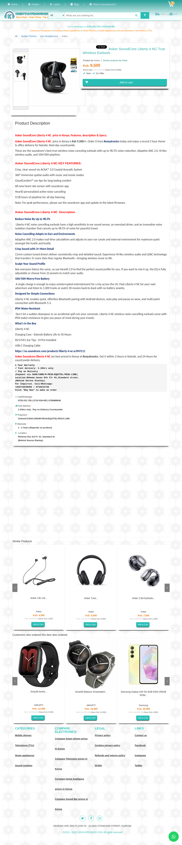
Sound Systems (126, 31)
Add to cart (109, 82)
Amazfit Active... (38, 691)
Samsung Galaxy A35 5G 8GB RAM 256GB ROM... (143, 693)
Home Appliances (72, 31)
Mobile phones (23, 735)
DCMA (98, 765)
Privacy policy (103, 735)
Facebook (140, 745)
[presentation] (14, 588)
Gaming (58, 31)
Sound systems (23, 765)
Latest (55, 4)
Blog (74, 4)
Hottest (33, 4)
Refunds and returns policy (110, 755)
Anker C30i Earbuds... (143, 598)
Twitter (138, 765)
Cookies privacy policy (107, 745)
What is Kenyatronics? (102, 4)
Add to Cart (38, 624)
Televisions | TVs (143, 31)
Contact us (141, 735)
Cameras (34, 31)
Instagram (140, 755)
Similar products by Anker (114, 60)
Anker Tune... (91, 598)
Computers (46, 31)
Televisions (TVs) (24, 745)
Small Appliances (107, 31)
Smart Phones (89, 31)
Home (12, 4)
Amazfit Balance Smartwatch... (91, 691)
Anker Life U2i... (38, 598)
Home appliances (24, 755)
